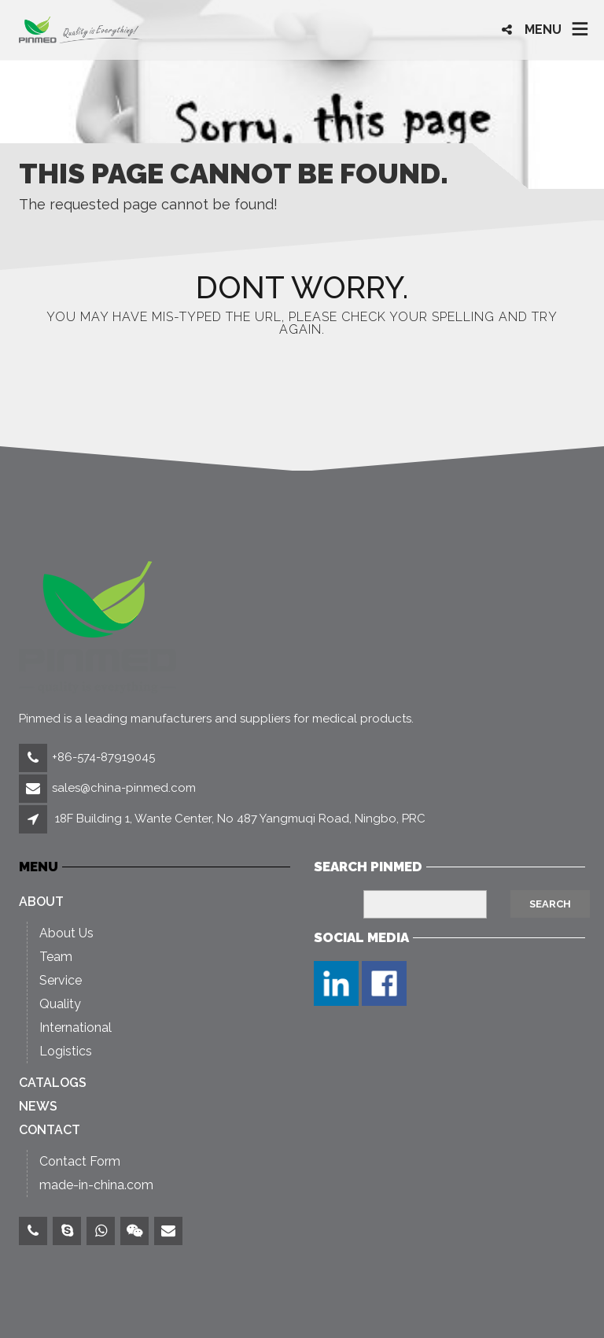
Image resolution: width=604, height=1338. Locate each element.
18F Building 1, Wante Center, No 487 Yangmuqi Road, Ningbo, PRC (240, 818)
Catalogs (53, 1082)
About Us (66, 933)
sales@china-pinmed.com (124, 788)
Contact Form (79, 1161)
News (38, 1106)
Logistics (65, 1051)
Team (55, 956)
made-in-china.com (96, 1184)
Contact (49, 1129)
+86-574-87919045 (103, 757)
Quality (60, 1003)
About (41, 901)
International (75, 1027)
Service (60, 980)
